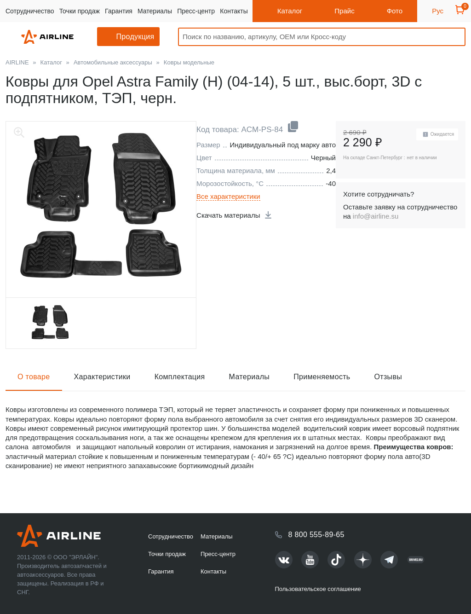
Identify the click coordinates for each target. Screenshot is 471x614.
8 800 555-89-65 (316, 535)
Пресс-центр (196, 11)
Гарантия (118, 11)
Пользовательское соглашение (318, 588)
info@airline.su (375, 216)
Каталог (290, 11)
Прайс (344, 11)
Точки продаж (79, 11)
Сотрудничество (30, 11)
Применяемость (321, 377)
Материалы (155, 11)
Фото (394, 11)
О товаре (33, 377)
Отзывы (388, 377)
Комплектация (180, 377)
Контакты (233, 11)
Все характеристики (228, 196)
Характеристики (102, 377)
